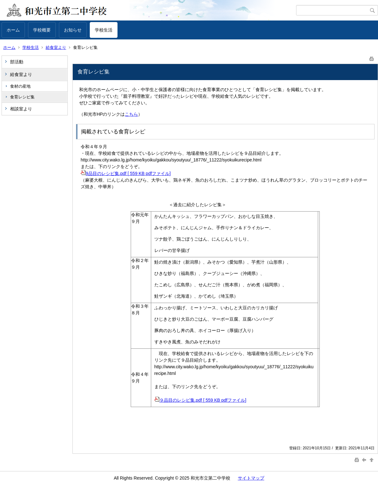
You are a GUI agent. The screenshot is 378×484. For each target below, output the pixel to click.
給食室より (56, 47)
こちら (131, 114)
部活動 (16, 61)
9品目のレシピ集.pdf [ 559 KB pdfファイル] (126, 173)
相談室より (21, 108)
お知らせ (73, 29)
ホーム (13, 29)
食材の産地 (20, 86)
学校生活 (103, 29)
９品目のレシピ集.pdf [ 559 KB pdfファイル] (200, 400)
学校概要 (42, 29)
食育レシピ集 (22, 97)
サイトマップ (251, 478)
